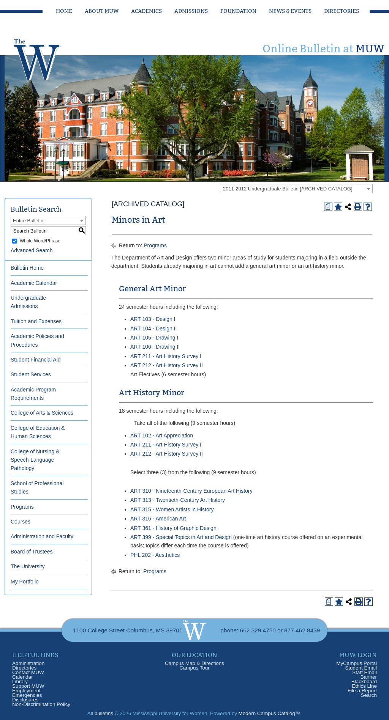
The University (27, 566)
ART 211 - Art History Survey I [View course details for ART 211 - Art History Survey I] (165, 356)
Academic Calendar (34, 283)
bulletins (104, 713)
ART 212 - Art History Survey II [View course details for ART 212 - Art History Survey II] (166, 365)
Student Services (31, 374)
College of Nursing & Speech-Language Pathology (35, 460)
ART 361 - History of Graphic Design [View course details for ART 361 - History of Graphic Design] (173, 528)
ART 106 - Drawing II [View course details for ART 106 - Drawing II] (155, 347)
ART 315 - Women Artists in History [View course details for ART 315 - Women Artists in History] (171, 509)
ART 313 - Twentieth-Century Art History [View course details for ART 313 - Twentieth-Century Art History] (177, 500)
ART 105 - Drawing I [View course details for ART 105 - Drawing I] (154, 338)
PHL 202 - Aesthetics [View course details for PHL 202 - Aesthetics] (155, 555)
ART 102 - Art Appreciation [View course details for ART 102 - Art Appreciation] (161, 435)
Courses (20, 522)
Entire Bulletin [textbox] (28, 220)
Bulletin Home (27, 268)
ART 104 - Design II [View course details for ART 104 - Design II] (153, 328)
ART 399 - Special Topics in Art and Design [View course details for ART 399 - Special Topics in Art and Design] (181, 537)
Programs (22, 507)
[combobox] (297, 188)
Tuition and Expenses (36, 321)
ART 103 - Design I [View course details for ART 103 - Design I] (153, 319)
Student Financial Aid (36, 360)
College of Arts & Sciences (42, 413)
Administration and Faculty (42, 536)
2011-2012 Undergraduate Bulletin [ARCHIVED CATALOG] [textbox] (288, 189)
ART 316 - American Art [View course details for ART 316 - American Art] (158, 519)
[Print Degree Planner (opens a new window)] (328, 207)
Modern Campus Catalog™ (269, 713)
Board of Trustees (32, 552)
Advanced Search (32, 250)
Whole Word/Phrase (40, 241)
